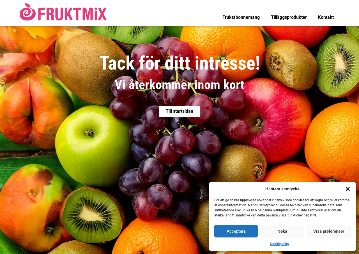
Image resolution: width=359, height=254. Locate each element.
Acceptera (236, 231)
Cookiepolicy (279, 244)
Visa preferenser (328, 231)
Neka (282, 231)
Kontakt (326, 17)
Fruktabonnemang (241, 17)
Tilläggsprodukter (289, 17)
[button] (348, 189)
